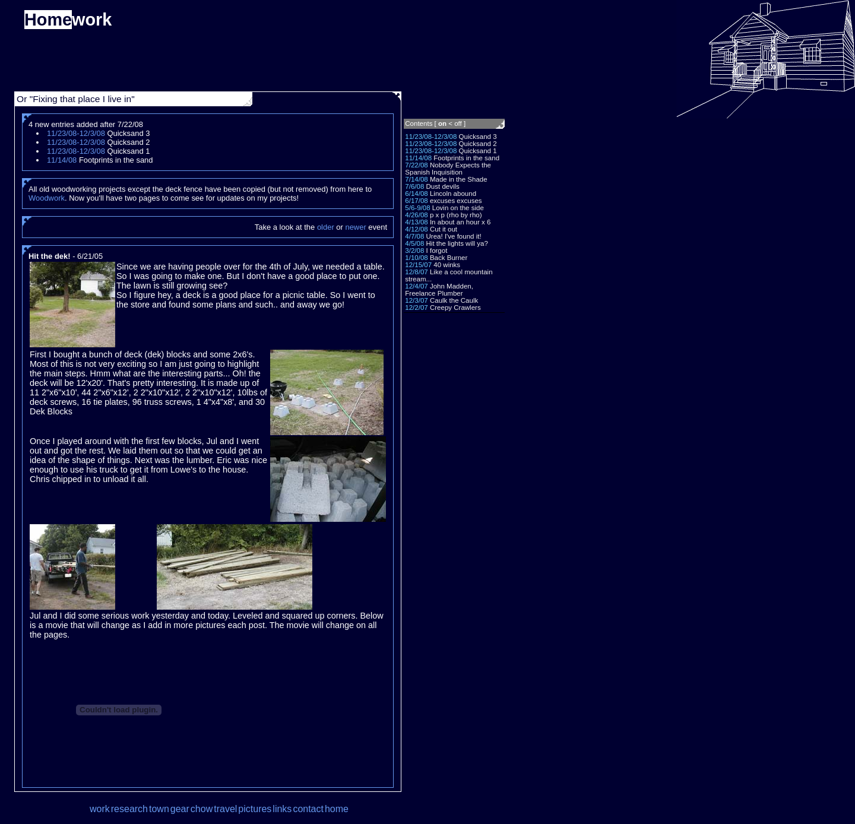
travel (225, 809)
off (458, 123)
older (325, 227)
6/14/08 (416, 193)
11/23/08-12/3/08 (431, 136)
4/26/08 (416, 214)
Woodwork (46, 198)
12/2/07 (416, 307)
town (159, 809)
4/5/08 (414, 243)
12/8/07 (416, 271)
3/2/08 (414, 250)
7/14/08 (416, 179)
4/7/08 (414, 236)
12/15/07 (418, 264)
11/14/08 (418, 157)
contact (308, 809)
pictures (254, 809)
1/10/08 (416, 257)
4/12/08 (416, 229)
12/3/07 (416, 300)
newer (355, 227)
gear (179, 809)
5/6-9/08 (417, 207)
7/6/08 (414, 186)
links (282, 809)
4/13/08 (416, 222)
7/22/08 (416, 165)
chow (202, 809)
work (100, 809)
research (129, 809)
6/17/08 (416, 200)
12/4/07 (416, 286)
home (337, 809)
